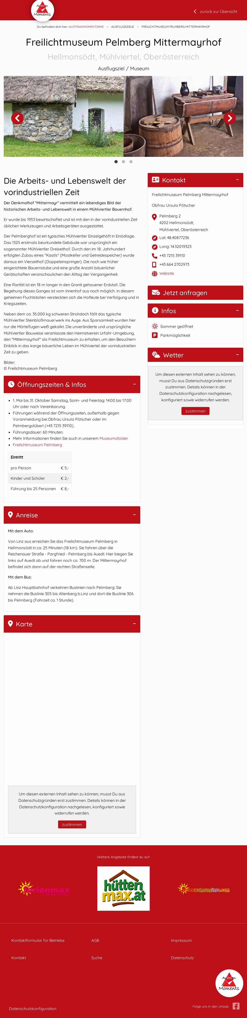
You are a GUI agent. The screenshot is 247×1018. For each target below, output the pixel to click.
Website (166, 273)
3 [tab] (131, 161)
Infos (164, 311)
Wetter (168, 355)
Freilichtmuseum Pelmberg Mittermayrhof (123, 49)
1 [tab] (116, 161)
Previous (17, 118)
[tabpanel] (64, 116)
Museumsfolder (114, 438)
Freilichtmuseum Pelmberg (37, 444)
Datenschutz (182, 957)
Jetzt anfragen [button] (179, 293)
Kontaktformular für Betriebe (38, 940)
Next (229, 118)
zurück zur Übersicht (218, 11)
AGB (95, 940)
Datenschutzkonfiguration (32, 1008)
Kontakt (169, 180)
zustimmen (72, 824)
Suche (96, 957)
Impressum (181, 940)
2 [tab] (123, 161)
